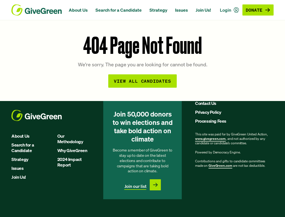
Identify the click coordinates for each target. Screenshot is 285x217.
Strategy (158, 10)
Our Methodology (70, 139)
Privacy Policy (208, 112)
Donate (258, 10)
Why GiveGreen (72, 150)
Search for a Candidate (118, 10)
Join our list (135, 186)
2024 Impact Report (69, 162)
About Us (78, 10)
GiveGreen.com (220, 165)
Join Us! (203, 10)
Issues (181, 10)
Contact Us (205, 103)
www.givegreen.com (210, 139)
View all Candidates (142, 81)
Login (229, 10)
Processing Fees (210, 121)
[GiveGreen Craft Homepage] (37, 10)
